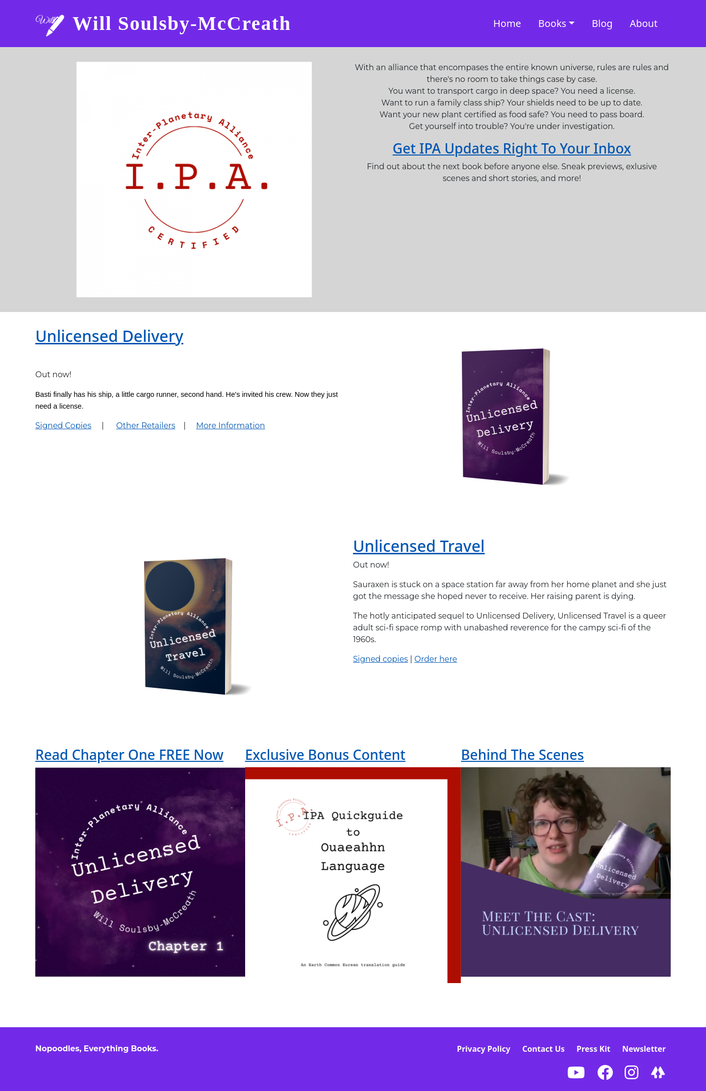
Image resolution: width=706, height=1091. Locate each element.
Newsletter (644, 1048)
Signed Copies (63, 425)
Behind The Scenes (522, 754)
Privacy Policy (483, 1048)
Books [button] (552, 23)
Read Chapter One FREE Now (129, 754)
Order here (435, 659)
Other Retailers (145, 425)
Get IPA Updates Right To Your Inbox (512, 148)
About (643, 23)
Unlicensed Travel (419, 545)
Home (507, 23)
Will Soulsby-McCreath (182, 23)
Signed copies (380, 659)
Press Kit (593, 1048)
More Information (230, 425)
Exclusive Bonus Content (325, 754)
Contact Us (543, 1048)
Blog (602, 23)
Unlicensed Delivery (109, 335)
